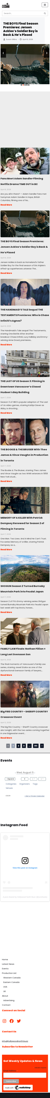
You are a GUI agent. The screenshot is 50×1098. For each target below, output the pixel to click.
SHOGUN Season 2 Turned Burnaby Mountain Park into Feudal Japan (24, 568)
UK (4, 991)
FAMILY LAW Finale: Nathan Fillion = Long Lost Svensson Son (24, 631)
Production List (9, 973)
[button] (21, 85)
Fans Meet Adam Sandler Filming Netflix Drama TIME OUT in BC (24, 161)
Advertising (8, 1000)
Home (5, 959)
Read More (6, 204)
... (29, 745)
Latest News (8, 964)
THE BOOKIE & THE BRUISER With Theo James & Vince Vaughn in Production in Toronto (24, 431)
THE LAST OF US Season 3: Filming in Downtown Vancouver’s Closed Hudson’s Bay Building (24, 363)
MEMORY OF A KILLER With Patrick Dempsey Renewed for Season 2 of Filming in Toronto (24, 500)
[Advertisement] (25, 116)
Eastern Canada (11, 982)
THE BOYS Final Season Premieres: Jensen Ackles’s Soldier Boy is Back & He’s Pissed (20, 29)
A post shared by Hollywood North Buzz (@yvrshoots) (25, 897)
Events (5, 968)
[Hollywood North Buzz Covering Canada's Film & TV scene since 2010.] (5, 5)
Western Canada (12, 977)
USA (5, 986)
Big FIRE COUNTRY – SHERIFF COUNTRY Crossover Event (24, 694)
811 (35, 745)
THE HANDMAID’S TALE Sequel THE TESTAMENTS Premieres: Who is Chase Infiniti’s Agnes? (24, 292)
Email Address (10, 1070)
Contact (6, 1005)
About (5, 995)
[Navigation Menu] (45, 5)
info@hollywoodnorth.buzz (15, 1041)
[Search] (22, 13)
